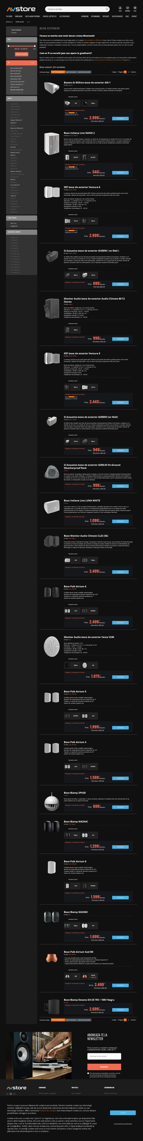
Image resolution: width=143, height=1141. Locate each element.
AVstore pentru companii (47, 1093)
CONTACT (134, 17)
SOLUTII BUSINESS (117, 17)
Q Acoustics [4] (15, 185)
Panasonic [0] (14, 177)
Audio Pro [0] (14, 117)
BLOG (127, 17)
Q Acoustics (116, 60)
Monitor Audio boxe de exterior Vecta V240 (89, 637)
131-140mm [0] (15, 262)
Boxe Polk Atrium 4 (75, 742)
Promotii (13, 32)
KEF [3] (13, 155)
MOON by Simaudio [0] (17, 174)
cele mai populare (58, 72)
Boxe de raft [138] (16, 71)
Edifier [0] (13, 142)
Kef (122, 60)
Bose (128, 60)
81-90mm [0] (14, 248)
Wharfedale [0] (15, 206)
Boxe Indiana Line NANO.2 (79, 133)
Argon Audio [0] (15, 106)
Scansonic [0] (14, 190)
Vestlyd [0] (14, 204)
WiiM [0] (13, 209)
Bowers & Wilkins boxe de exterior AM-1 (87, 82)
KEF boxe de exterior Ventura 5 (82, 353)
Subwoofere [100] (16, 79)
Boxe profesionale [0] (17, 92)
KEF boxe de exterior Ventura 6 (82, 187)
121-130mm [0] (15, 259)
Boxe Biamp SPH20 (75, 792)
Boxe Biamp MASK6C (76, 912)
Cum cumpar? (76, 1093)
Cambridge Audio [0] (17, 133)
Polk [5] (13, 179)
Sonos (96, 60)
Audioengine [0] (15, 109)
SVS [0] (13, 198)
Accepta (123, 1113)
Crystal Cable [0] (15, 136)
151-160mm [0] (15, 267)
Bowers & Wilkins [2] (17, 128)
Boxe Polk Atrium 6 (75, 586)
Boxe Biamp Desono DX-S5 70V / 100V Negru (89, 999)
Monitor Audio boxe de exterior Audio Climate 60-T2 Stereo (94, 300)
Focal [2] (13, 147)
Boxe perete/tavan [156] (17, 81)
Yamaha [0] (14, 212)
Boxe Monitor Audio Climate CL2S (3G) (86, 535)
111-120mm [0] (15, 256)
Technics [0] (14, 201)
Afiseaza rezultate (21, 54)
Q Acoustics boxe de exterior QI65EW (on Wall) (91, 417)
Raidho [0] (14, 187)
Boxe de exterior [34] (17, 90)
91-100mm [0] (15, 251)
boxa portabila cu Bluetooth (93, 40)
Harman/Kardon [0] (16, 150)
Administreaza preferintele (123, 1124)
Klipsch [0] (14, 158)
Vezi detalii (120, 119)
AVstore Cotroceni (110, 1093)
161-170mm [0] (15, 270)
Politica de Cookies (48, 1110)
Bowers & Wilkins (105, 60)
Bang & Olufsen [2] (16, 120)
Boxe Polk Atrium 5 (75, 691)
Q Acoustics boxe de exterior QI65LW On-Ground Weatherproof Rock (92, 466)
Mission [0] (14, 169)
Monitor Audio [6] (16, 171)
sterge (33, 62)
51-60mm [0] (14, 240)
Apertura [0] (14, 104)
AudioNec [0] (14, 112)
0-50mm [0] (14, 237)
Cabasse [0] (14, 131)
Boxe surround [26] (16, 76)
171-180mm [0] (15, 272)
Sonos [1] (13, 196)
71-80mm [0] (14, 245)
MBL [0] (13, 166)
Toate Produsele (16, 30)
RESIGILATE (106, 17)
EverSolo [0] (14, 144)
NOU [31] (13, 223)
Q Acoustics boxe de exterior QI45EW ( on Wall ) (91, 250)
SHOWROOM (84, 17)
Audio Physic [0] (15, 115)
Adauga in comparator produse (75, 110)
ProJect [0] (14, 182)
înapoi (114, 72)
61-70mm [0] (14, 243)
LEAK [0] (13, 160)
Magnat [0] (14, 163)
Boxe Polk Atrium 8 (75, 861)
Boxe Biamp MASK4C (76, 821)
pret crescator (71, 72)
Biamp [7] (13, 123)
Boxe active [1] (15, 87)
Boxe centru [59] (15, 73)
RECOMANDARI (95, 17)
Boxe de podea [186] (16, 68)
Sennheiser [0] (15, 193)
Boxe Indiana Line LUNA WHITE (82, 500)
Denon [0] (13, 139)
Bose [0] (13, 125)
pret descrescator (84, 72)
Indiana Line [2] (15, 152)
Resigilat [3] (14, 226)
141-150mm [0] (15, 264)
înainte (133, 72)
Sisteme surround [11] (17, 84)
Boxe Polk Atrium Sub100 (78, 951)
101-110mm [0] (15, 254)
